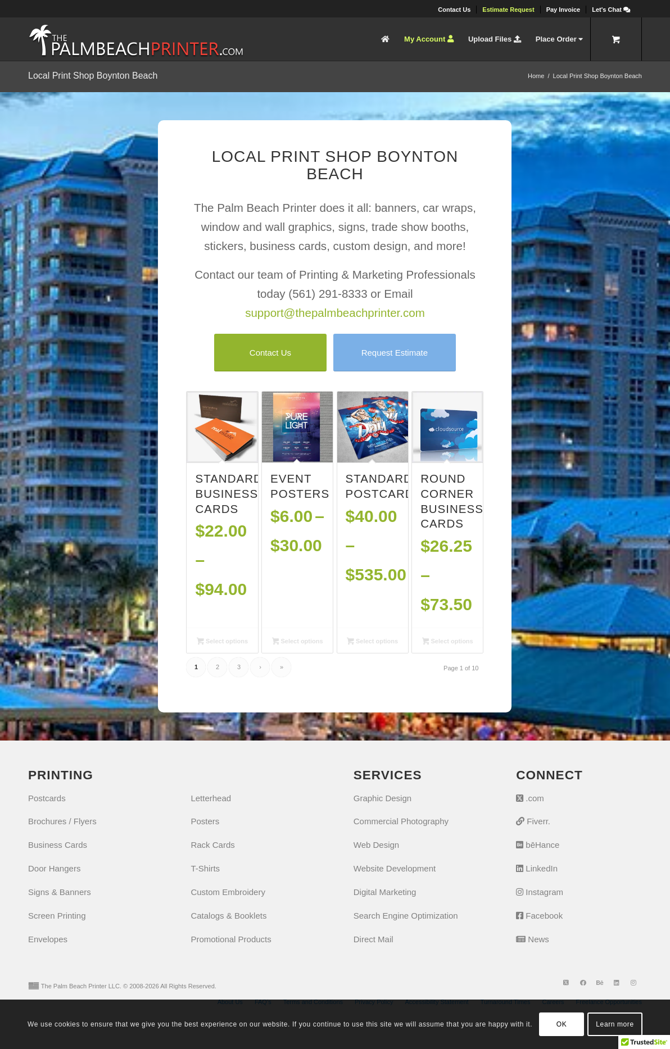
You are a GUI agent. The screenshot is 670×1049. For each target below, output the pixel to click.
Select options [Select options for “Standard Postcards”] (372, 642)
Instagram (539, 892)
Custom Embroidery (228, 892)
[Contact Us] (270, 352)
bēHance (537, 845)
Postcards (47, 798)
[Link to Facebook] (582, 982)
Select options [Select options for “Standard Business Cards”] (222, 642)
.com (530, 798)
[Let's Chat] (611, 9)
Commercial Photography (401, 821)
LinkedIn (537, 868)
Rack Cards (212, 845)
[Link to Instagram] (633, 982)
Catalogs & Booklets (228, 915)
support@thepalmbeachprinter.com (335, 312)
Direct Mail (373, 939)
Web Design (376, 845)
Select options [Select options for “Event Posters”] (297, 642)
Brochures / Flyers (62, 821)
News (532, 939)
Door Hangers (54, 868)
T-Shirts (205, 868)
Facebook (539, 915)
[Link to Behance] (599, 982)
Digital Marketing (385, 892)
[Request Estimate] (394, 352)
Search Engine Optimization (406, 915)
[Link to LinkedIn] (616, 982)
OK (561, 1024)
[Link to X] (566, 982)
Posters (205, 821)
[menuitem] (454, 9)
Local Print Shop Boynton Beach (92, 75)
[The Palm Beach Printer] (135, 39)
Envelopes (47, 939)
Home (536, 75)
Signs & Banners (59, 892)
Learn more (614, 1024)
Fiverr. (533, 821)
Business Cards (57, 845)
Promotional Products (231, 939)
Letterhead (211, 798)
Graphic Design (382, 798)
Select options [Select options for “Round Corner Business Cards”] (447, 642)
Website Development (395, 868)
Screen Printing (57, 915)
